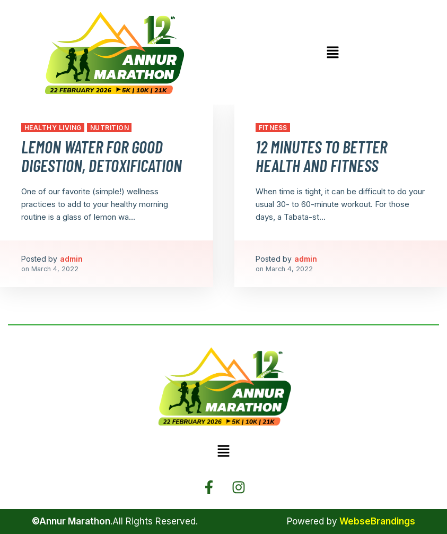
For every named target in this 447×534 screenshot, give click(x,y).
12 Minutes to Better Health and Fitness (321, 155)
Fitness (273, 128)
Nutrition (109, 128)
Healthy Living (53, 128)
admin (71, 258)
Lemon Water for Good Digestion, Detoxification (101, 155)
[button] (332, 52)
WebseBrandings (377, 521)
